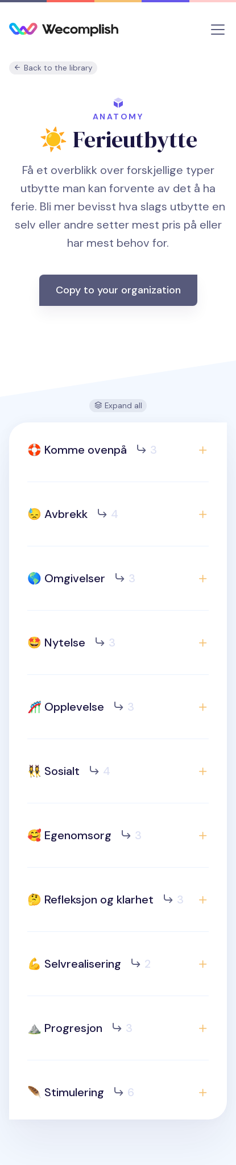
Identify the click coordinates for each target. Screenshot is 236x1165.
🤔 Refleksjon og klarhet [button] (105, 899)
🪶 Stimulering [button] (80, 1092)
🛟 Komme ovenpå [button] (92, 450)
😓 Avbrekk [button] (72, 514)
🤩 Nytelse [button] (71, 642)
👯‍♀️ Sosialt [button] (68, 771)
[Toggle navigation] (218, 29)
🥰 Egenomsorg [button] (84, 835)
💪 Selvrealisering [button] (89, 964)
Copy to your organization (118, 290)
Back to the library (53, 68)
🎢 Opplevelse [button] (80, 707)
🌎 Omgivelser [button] (81, 578)
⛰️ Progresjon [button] (80, 1028)
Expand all (118, 406)
